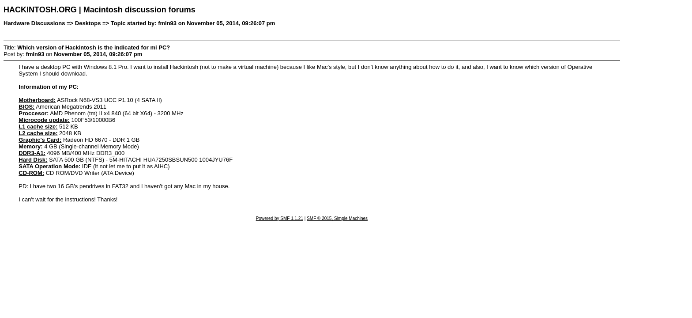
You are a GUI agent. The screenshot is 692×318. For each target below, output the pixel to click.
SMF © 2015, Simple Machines (337, 218)
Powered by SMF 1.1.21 (279, 218)
